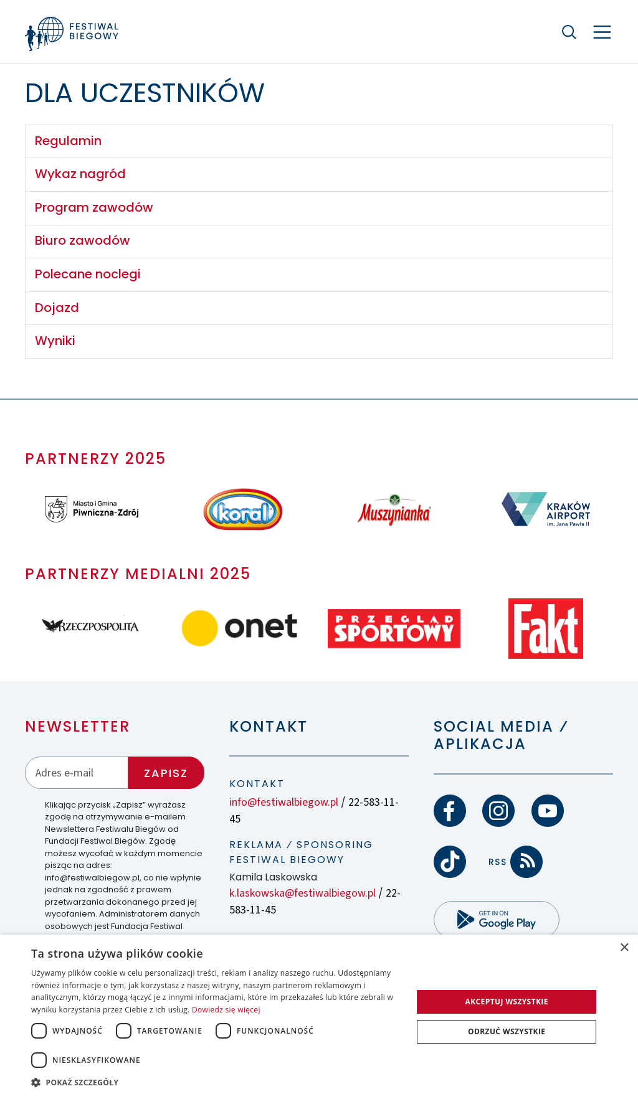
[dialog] (319, 1017)
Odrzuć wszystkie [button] (506, 1031)
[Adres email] (76, 772)
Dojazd (57, 307)
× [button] (624, 948)
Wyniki (55, 340)
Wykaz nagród (80, 173)
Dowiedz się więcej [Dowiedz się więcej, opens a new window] (226, 1009)
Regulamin (68, 140)
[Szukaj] (569, 32)
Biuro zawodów (82, 240)
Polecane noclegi (88, 274)
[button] (216, 1082)
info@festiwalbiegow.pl (283, 802)
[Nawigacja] (602, 32)
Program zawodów (94, 207)
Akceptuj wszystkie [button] (506, 1001)
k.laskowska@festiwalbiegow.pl (302, 893)
